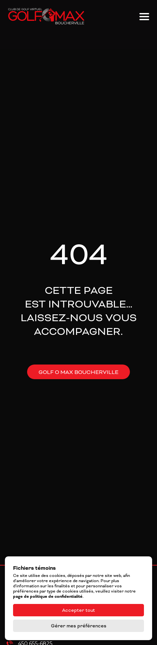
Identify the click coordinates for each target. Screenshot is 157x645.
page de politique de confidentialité (48, 596)
